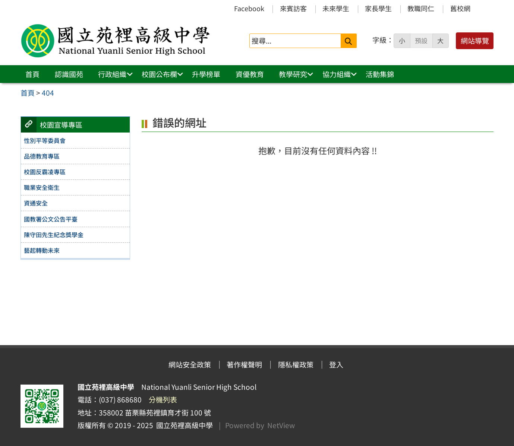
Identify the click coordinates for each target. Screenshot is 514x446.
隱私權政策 (295, 364)
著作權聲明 (244, 364)
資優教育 (250, 74)
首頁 (32, 74)
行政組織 (112, 74)
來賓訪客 (293, 8)
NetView (281, 425)
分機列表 (163, 399)
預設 (421, 40)
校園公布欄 (159, 74)
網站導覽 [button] (475, 40)
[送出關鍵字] (349, 41)
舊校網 (460, 8)
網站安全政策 (189, 364)
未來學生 (335, 8)
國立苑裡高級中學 (183, 425)
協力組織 (336, 74)
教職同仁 (420, 8)
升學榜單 (206, 74)
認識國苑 (69, 74)
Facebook (249, 8)
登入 (336, 364)
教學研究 (293, 74)
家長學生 (378, 8)
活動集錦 (380, 74)
